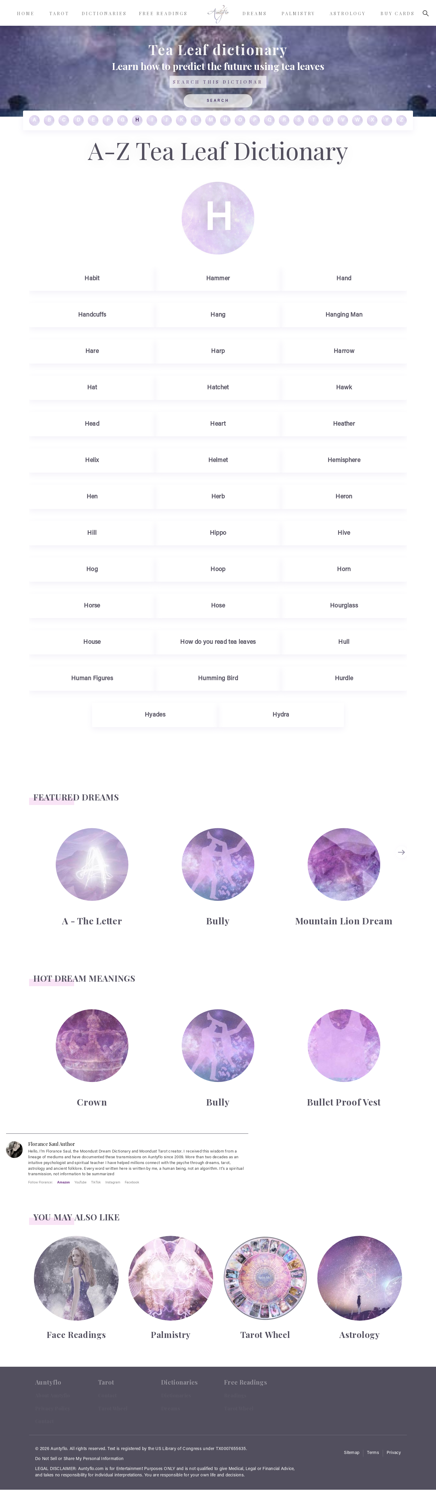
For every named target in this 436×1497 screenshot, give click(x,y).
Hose (218, 606)
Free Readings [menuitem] (163, 13)
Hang (217, 315)
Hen (92, 497)
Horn (344, 570)
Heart (218, 424)
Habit (92, 279)
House (92, 642)
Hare (92, 351)
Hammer (218, 279)
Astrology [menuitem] (348, 13)
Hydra (280, 715)
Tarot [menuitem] (59, 13)
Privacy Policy (52, 1408)
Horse (92, 606)
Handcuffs (92, 315)
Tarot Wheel (112, 1408)
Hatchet (218, 388)
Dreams (170, 1408)
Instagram (112, 1182)
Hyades (155, 715)
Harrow (344, 351)
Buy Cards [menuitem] (398, 13)
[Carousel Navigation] (402, 876)
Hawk (344, 388)
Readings (235, 1395)
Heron (343, 497)
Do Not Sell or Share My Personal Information (79, 1459)
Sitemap (351, 1453)
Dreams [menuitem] (255, 13)
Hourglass (344, 606)
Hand (343, 279)
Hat (92, 388)
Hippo (218, 533)
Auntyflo (59, 1449)
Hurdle (344, 679)
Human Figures (92, 679)
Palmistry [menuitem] (298, 13)
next (402, 852)
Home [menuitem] (26, 13)
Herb (218, 497)
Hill (92, 533)
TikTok (96, 1182)
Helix (92, 460)
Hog (92, 570)
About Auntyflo (52, 1395)
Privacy (394, 1453)
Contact (44, 1421)
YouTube (80, 1182)
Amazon (63, 1182)
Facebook (132, 1182)
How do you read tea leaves (218, 642)
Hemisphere (344, 460)
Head (92, 424)
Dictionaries (176, 1395)
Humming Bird (218, 679)
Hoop (217, 570)
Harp (218, 351)
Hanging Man (343, 315)
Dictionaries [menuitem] (104, 13)
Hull (343, 642)
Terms (373, 1453)
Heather (344, 424)
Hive (344, 533)
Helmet (218, 460)
